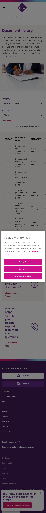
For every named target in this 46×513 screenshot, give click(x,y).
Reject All (23, 269)
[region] (23, 256)
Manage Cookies (23, 276)
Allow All (23, 261)
